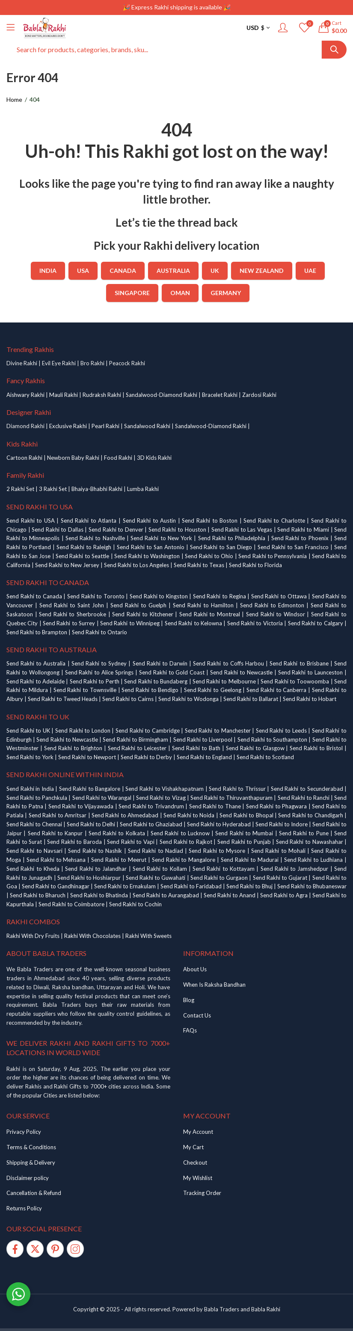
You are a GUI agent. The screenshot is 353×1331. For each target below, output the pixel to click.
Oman (180, 292)
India (47, 270)
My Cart (193, 1147)
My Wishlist (197, 1177)
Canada (123, 270)
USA (83, 270)
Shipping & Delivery (30, 1162)
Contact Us (197, 1015)
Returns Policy (24, 1208)
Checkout (195, 1162)
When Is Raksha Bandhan (214, 984)
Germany (226, 292)
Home (14, 99)
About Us (195, 969)
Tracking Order (202, 1192)
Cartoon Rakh (23, 457)
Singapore (132, 292)
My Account (198, 1131)
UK (215, 270)
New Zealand (262, 270)
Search (334, 50)
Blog (188, 1000)
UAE (310, 270)
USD (252, 27)
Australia (173, 270)
